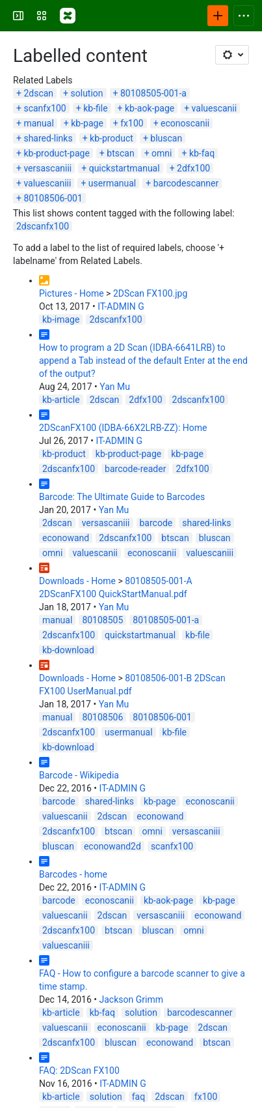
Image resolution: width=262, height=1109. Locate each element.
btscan (120, 153)
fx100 (131, 123)
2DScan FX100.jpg (150, 293)
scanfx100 (44, 108)
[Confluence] (67, 15)
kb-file (95, 108)
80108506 (102, 717)
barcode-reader (135, 469)
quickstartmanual (124, 168)
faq (138, 1096)
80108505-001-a (153, 93)
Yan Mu (114, 386)
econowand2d (112, 846)
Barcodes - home (73, 874)
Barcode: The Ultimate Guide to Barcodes (122, 497)
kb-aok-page (149, 108)
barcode (156, 523)
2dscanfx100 (42, 226)
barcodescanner (186, 183)
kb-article (61, 399)
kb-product (111, 138)
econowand (65, 538)
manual (38, 123)
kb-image (60, 319)
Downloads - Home (77, 581)
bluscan (166, 138)
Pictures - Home (71, 293)
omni (161, 153)
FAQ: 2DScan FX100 (79, 1070)
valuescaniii (47, 183)
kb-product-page (56, 153)
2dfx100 (193, 168)
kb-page (87, 123)
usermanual (112, 183)
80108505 (102, 620)
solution (87, 93)
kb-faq (202, 153)
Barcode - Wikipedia (79, 775)
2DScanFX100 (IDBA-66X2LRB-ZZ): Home (123, 427)
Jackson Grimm (131, 999)
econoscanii (185, 123)
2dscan (38, 93)
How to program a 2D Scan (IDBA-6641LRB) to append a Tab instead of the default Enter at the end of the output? (143, 360)
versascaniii (47, 168)
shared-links (47, 138)
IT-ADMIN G (121, 306)
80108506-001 (52, 198)
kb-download (68, 650)
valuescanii (214, 108)
